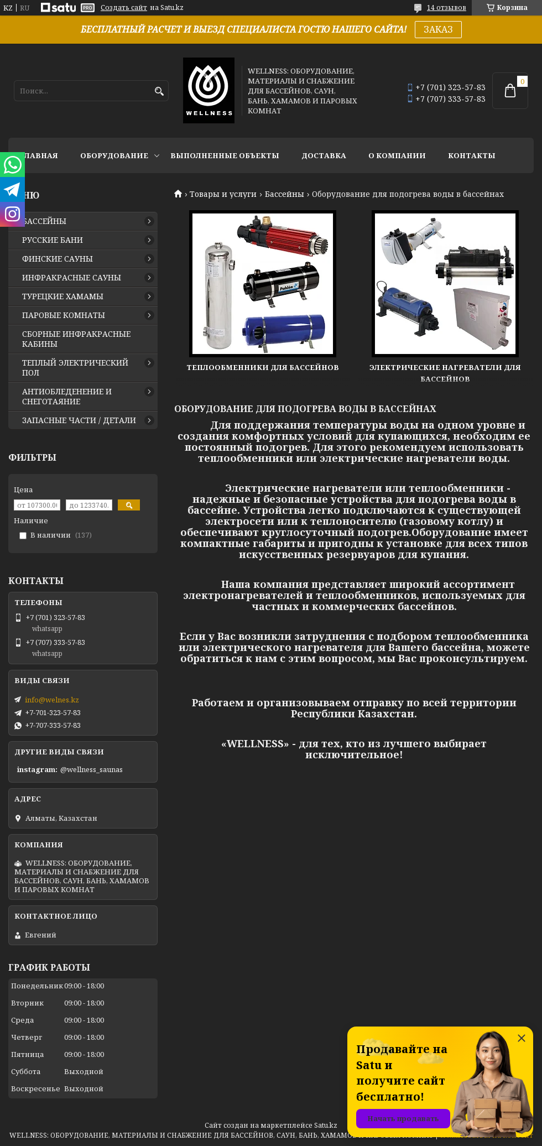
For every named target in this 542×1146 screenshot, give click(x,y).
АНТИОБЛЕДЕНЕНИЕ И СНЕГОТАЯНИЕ (67, 397)
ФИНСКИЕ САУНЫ (57, 259)
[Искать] (159, 91)
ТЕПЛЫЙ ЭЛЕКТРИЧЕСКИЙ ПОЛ (75, 368)
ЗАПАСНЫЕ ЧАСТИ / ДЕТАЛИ (79, 420)
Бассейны (284, 194)
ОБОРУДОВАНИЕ (114, 155)
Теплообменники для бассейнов (262, 367)
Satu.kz (325, 1125)
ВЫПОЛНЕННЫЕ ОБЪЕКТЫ (224, 155)
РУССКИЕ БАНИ (52, 240)
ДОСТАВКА (323, 155)
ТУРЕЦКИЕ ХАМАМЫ (62, 296)
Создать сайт (124, 8)
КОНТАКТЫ (472, 155)
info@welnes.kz (52, 699)
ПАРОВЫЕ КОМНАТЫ (63, 315)
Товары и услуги (223, 194)
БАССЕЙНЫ (44, 221)
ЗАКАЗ (438, 29)
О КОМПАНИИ (397, 155)
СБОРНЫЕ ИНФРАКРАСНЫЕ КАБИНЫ (76, 339)
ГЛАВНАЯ (38, 155)
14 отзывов (446, 7)
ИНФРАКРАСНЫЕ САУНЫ (71, 278)
